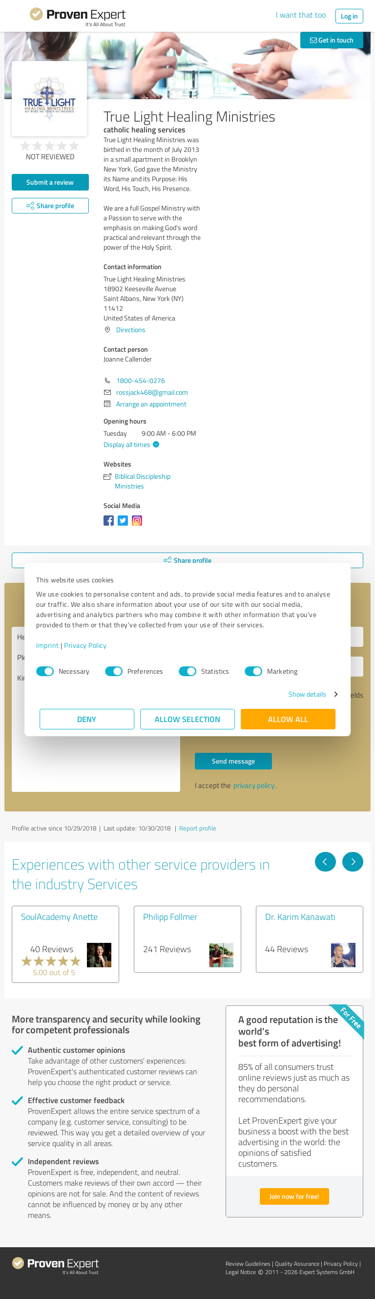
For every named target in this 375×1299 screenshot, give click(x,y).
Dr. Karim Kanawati (300, 916)
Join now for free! (294, 1196)
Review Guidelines (248, 1263)
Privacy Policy (88, 645)
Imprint (51, 645)
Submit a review (50, 182)
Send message (233, 761)
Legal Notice (241, 1272)
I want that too (301, 14)
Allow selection (187, 718)
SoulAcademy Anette (59, 916)
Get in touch (332, 39)
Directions (131, 329)
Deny (87, 718)
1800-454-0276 (140, 380)
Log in (349, 16)
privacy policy (253, 785)
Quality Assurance (297, 1263)
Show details (304, 694)
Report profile (197, 828)
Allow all (288, 718)
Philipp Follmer (170, 916)
